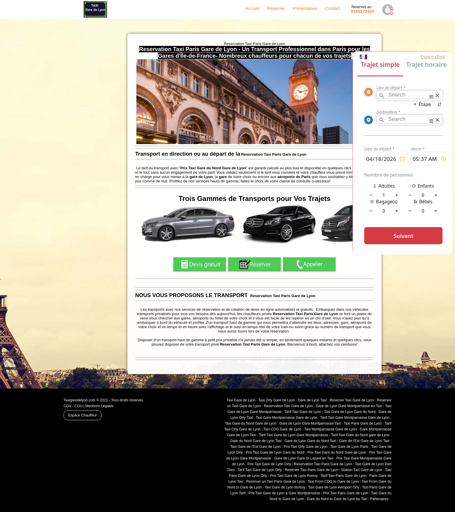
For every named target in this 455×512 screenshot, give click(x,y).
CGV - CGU (73, 406)
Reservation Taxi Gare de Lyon (288, 406)
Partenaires (379, 499)
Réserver (276, 8)
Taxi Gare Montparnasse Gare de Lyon (286, 418)
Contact (332, 8)
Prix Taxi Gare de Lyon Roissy (294, 476)
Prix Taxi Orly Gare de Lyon (305, 447)
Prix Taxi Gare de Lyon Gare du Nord (275, 452)
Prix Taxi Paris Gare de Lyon (345, 493)
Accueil (252, 8)
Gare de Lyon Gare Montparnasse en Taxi (349, 406)
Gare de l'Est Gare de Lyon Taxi (364, 441)
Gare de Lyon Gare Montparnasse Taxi (310, 423)
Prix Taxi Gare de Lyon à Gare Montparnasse (284, 493)
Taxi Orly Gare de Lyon (276, 400)
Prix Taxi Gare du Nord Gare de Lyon (336, 452)
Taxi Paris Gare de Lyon (363, 423)
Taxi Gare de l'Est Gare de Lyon (255, 447)
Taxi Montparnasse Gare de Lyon (330, 429)
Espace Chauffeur (82, 415)
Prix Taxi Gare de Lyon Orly (269, 464)
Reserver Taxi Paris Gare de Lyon (311, 470)
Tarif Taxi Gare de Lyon (302, 412)
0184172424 (362, 9)
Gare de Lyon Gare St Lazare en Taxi (303, 458)
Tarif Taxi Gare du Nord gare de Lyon (360, 435)
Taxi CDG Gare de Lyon (282, 429)
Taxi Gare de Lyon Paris (349, 447)
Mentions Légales (99, 406)
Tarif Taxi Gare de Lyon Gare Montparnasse (293, 435)
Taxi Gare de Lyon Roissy (285, 487)
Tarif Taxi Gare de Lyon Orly (260, 470)
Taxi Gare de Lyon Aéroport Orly (333, 487)
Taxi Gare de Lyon (241, 400)
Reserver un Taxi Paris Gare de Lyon (275, 481)
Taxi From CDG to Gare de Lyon (333, 481)
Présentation (305, 8)
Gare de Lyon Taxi (312, 400)
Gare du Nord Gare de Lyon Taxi (256, 441)
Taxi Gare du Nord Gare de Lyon (251, 423)
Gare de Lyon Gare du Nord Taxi (310, 441)
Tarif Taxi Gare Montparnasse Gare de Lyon (355, 418)
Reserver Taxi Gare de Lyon (352, 400)
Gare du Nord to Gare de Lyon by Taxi (337, 499)
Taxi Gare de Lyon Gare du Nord (349, 412)
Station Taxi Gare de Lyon (361, 470)
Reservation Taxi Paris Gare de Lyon (323, 464)
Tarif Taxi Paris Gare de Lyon (343, 476)
